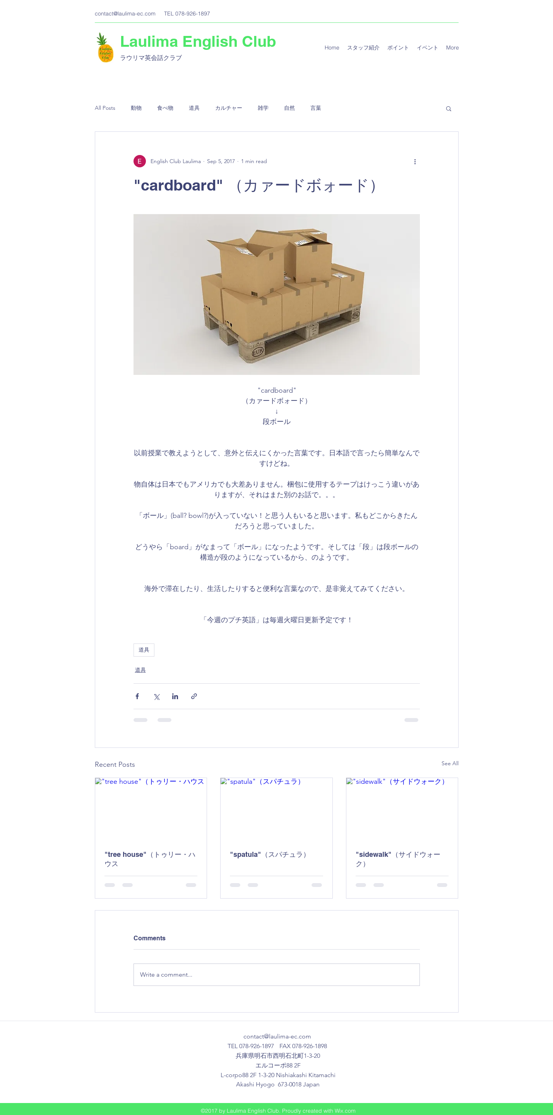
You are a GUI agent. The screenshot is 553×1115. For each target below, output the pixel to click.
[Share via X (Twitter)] (156, 696)
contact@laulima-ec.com (125, 13)
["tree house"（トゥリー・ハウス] (151, 809)
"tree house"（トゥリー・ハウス (149, 859)
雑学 (263, 107)
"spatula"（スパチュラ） (270, 854)
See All (450, 763)
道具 (194, 107)
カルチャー (228, 107)
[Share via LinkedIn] (175, 696)
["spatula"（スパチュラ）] (276, 809)
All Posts (105, 107)
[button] (448, 108)
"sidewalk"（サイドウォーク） (398, 859)
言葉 (315, 107)
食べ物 (165, 107)
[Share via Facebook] (137, 696)
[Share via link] (194, 696)
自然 (289, 107)
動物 (136, 107)
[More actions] (415, 161)
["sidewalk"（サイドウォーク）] (402, 809)
